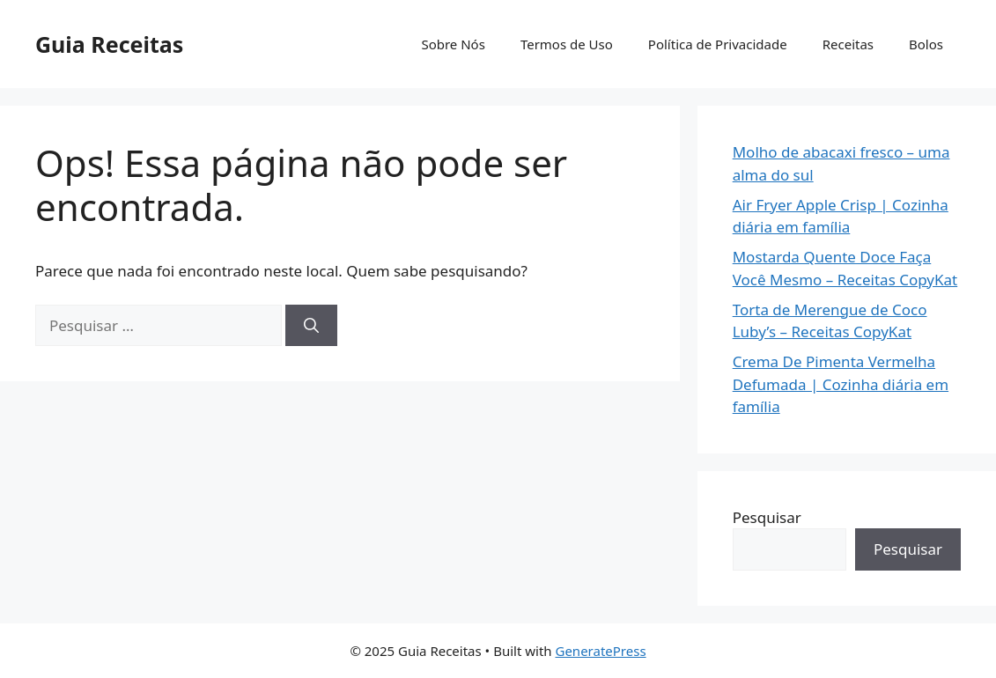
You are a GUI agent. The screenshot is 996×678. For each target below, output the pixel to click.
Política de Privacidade (717, 44)
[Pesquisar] (311, 326)
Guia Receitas (109, 44)
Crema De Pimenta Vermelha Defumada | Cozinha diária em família (840, 383)
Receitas (848, 44)
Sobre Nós (452, 44)
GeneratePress (600, 651)
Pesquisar (767, 517)
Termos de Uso (566, 44)
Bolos (926, 44)
